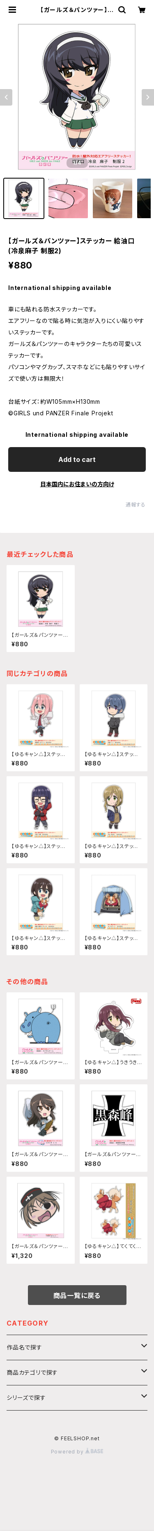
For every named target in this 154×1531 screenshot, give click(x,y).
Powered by (77, 1452)
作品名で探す (24, 1347)
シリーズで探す (26, 1397)
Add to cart (77, 459)
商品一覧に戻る (77, 1295)
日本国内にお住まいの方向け (77, 484)
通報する (136, 505)
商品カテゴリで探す (32, 1372)
